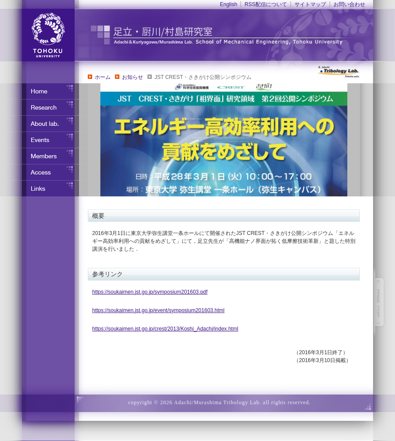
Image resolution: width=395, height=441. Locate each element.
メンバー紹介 (44, 156)
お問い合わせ (349, 4)
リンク (44, 188)
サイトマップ (310, 4)
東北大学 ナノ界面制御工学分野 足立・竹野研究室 (235, 35)
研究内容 (44, 107)
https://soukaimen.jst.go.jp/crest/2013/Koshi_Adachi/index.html (165, 329)
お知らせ (132, 77)
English (228, 4)
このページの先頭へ (379, 302)
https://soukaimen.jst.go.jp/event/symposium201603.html (158, 310)
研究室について (44, 124)
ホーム (103, 77)
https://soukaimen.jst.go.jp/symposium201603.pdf (150, 292)
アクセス (44, 172)
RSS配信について (265, 4)
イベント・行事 (44, 140)
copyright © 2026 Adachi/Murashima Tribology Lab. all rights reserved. (219, 402)
